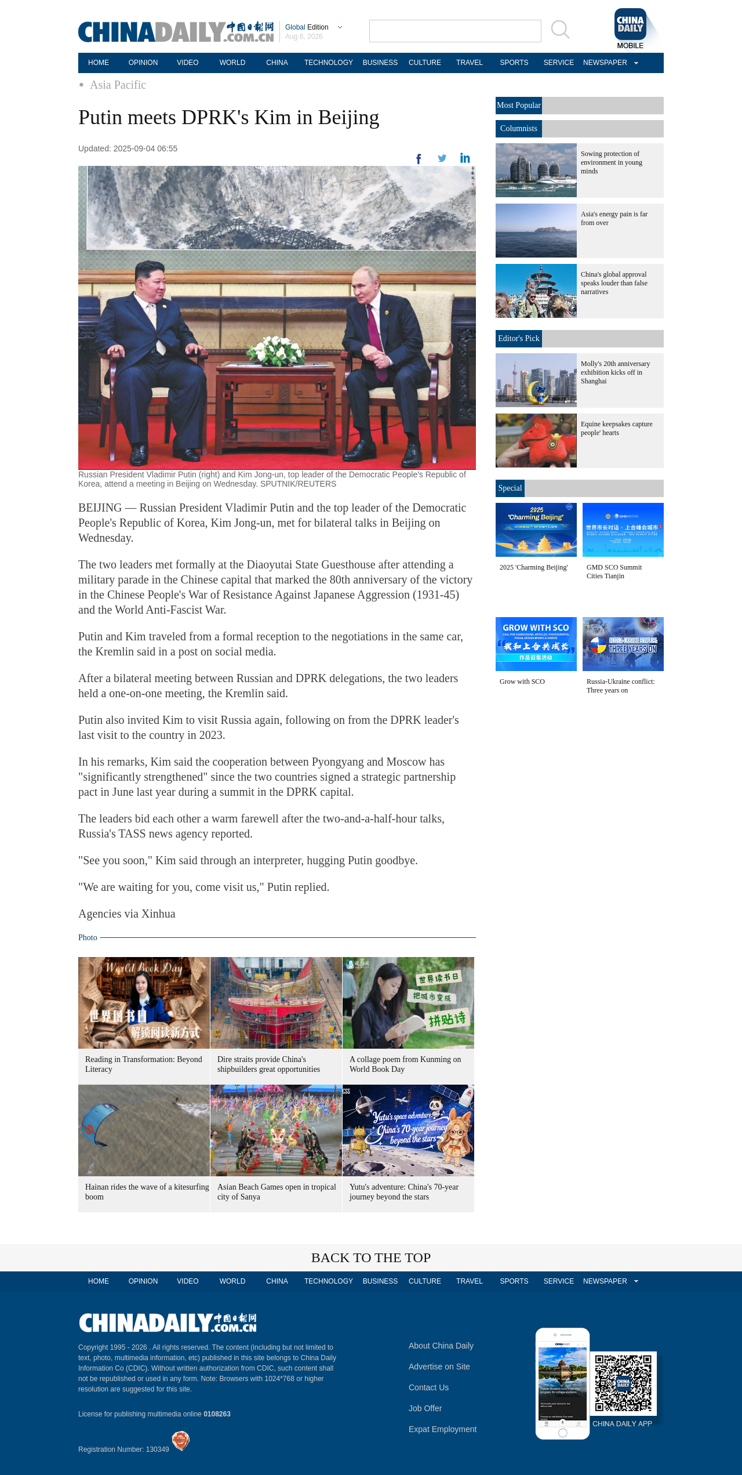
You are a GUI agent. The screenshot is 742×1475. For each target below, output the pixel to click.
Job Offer (425, 1408)
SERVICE (559, 63)
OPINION (143, 63)
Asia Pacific (118, 84)
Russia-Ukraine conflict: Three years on (621, 685)
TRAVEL (469, 63)
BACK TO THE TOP (371, 1257)
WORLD (233, 63)
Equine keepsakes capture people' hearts (617, 428)
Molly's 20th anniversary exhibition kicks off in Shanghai (615, 372)
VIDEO (187, 63)
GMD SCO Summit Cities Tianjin (614, 571)
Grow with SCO (522, 681)
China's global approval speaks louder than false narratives (614, 283)
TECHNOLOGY (328, 63)
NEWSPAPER (603, 63)
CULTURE (425, 63)
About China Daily (441, 1345)
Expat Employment (443, 1429)
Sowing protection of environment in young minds (611, 162)
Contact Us (429, 1387)
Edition (307, 27)
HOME (98, 63)
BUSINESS (380, 63)
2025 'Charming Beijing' (534, 567)
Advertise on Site (439, 1366)
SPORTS (514, 63)
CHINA (277, 63)
